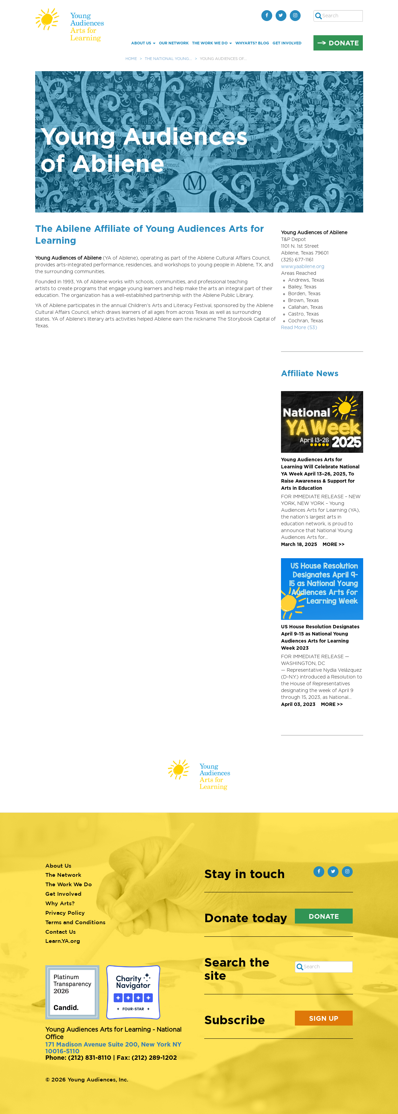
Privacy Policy (65, 913)
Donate (344, 42)
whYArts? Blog (252, 43)
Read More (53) (299, 327)
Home (131, 59)
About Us (143, 43)
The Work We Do (212, 43)
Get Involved (287, 43)
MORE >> (334, 544)
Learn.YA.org (62, 941)
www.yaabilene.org (302, 266)
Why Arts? (60, 903)
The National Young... (168, 59)
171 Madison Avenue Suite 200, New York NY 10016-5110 (113, 1047)
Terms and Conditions (75, 922)
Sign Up (323, 1018)
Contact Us (60, 932)
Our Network (174, 43)
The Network (63, 875)
